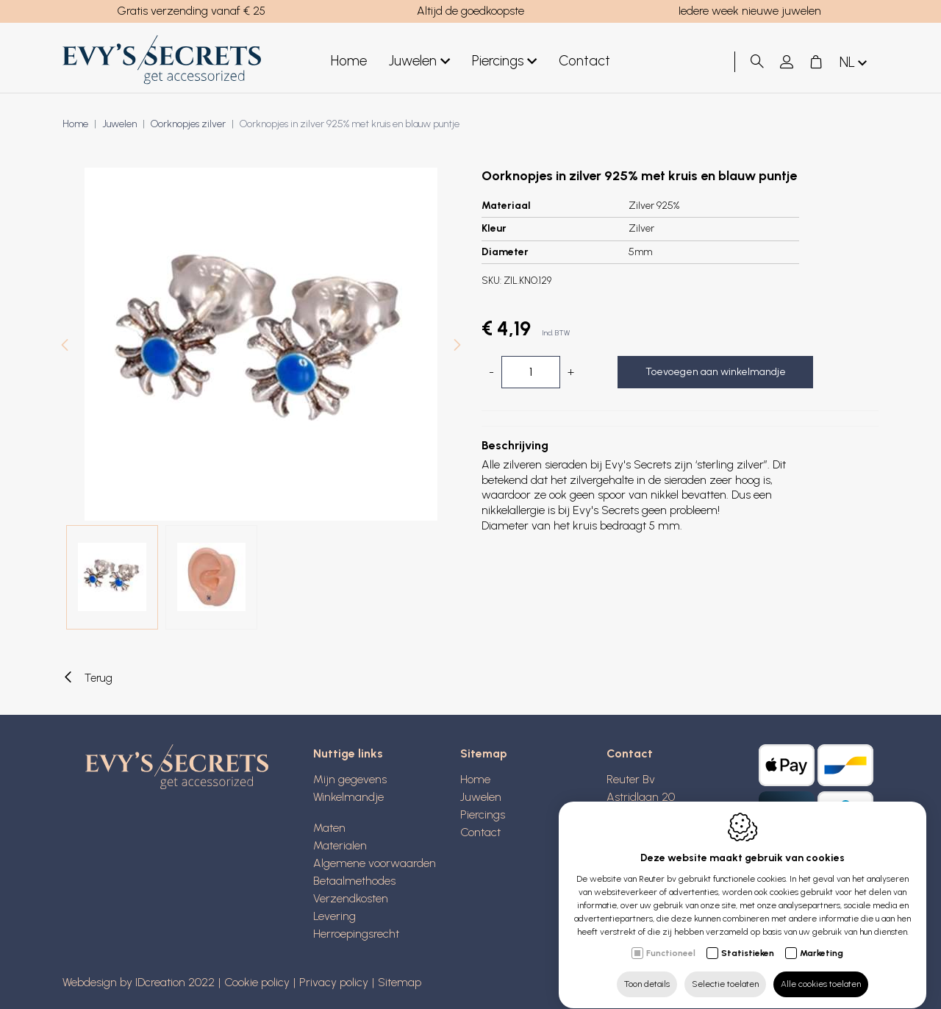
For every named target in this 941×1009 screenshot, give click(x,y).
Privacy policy (333, 982)
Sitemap (399, 982)
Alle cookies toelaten (821, 970)
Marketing (821, 939)
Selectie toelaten (725, 970)
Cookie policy (257, 982)
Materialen (340, 845)
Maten (329, 828)
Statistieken (747, 939)
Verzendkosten (350, 898)
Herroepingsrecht (356, 934)
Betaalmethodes (354, 881)
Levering (334, 916)
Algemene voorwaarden (374, 863)
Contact (480, 832)
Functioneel (670, 939)
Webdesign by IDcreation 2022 (138, 982)
